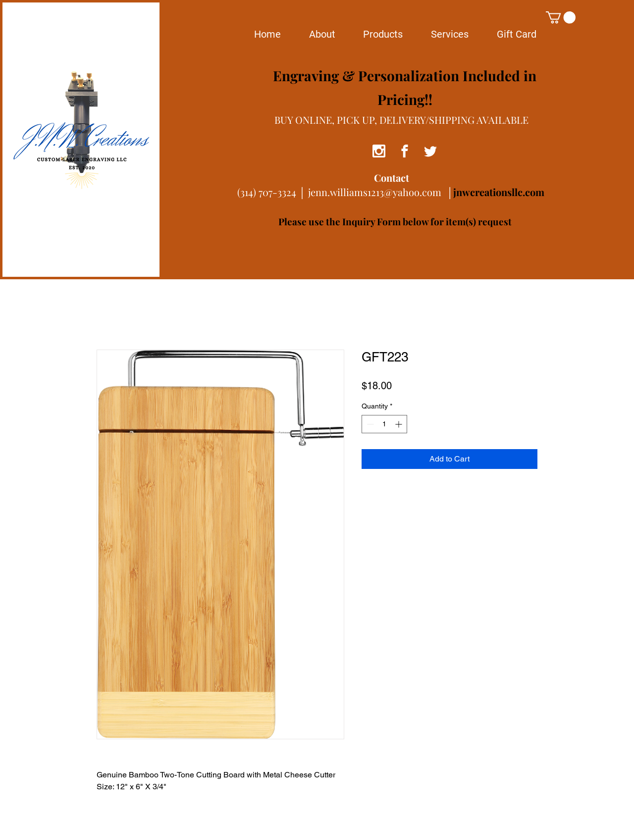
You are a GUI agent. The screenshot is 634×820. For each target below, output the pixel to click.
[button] (561, 17)
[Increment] (399, 424)
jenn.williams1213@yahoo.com (374, 192)
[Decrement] (369, 424)
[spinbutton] (384, 424)
